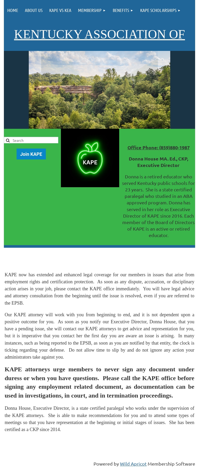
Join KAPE (31, 154)
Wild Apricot (133, 463)
